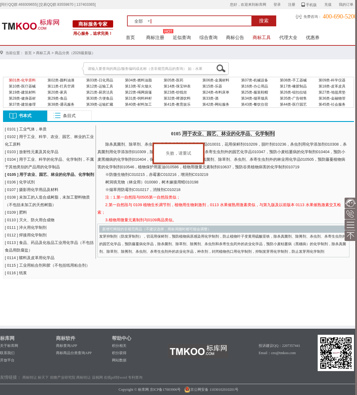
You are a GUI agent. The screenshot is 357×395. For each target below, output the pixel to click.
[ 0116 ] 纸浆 (16, 273)
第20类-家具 (57, 92)
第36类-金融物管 (332, 98)
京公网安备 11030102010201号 (211, 390)
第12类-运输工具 (99, 86)
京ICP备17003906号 (165, 389)
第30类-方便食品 (99, 98)
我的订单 (346, 4)
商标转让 (29, 377)
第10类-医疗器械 (22, 86)
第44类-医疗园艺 (293, 104)
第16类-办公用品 (254, 86)
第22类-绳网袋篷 (138, 92)
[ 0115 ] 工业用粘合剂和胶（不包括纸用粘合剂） (47, 265)
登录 (277, 4)
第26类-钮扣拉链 (293, 92)
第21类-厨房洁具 (99, 92)
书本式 (25, 115)
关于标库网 (9, 346)
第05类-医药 (173, 80)
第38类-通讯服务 (60, 104)
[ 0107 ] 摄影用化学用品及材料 (31, 189)
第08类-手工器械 (293, 80)
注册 (291, 4)
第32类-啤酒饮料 (177, 98)
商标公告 (235, 37)
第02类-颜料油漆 (60, 80)
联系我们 (7, 353)
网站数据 (119, 360)
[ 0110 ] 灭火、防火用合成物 (29, 220)
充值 (328, 4)
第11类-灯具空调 (60, 86)
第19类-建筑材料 (22, 92)
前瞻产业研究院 (62, 377)
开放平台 (7, 360)
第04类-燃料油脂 (138, 80)
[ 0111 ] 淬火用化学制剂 (26, 227)
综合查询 (208, 37)
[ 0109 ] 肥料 (16, 212)
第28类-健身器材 (22, 98)
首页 (130, 37)
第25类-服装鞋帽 (254, 92)
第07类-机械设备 (254, 80)
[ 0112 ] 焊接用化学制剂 (26, 235)
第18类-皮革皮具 (332, 86)
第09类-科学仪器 (332, 80)
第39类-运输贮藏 (99, 104)
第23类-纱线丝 (175, 92)
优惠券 (312, 37)
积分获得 (119, 353)
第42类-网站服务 (215, 104)
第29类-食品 (57, 98)
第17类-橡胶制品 (293, 86)
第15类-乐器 (212, 86)
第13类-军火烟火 (138, 86)
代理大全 (288, 37)
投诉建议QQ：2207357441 (279, 346)
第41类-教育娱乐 (177, 104)
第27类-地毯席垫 (332, 92)
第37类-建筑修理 (22, 104)
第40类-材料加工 (138, 104)
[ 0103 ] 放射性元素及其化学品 (31, 152)
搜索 (264, 20)
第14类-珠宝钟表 (177, 86)
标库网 (7, 338)
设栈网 (97, 377)
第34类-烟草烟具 (254, 98)
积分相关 (119, 346)
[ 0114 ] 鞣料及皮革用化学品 (29, 257)
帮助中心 (121, 338)
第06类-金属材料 (215, 80)
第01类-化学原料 (22, 80)
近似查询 (182, 37)
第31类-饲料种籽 (138, 98)
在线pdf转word (115, 377)
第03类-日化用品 (99, 80)
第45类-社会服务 (332, 104)
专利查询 (135, 377)
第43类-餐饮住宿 (254, 104)
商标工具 (262, 37)
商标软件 (65, 338)
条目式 (69, 115)
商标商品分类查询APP (74, 353)
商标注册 (155, 37)
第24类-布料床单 (215, 92)
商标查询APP (66, 346)
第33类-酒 (210, 98)
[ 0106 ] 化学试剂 (20, 182)
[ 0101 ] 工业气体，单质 (26, 129)
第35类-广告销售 (293, 98)
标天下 (43, 377)
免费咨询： (312, 17)
